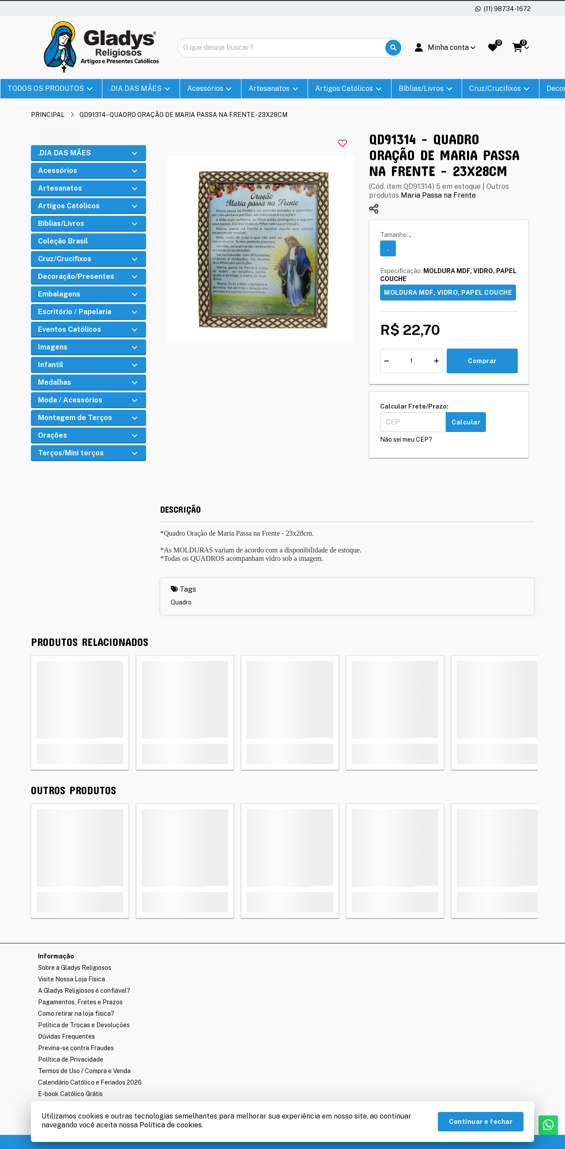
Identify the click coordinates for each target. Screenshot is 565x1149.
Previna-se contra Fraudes (76, 1047)
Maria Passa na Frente (438, 195)
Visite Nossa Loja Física (71, 979)
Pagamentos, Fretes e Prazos (80, 1002)
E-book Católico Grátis (70, 1093)
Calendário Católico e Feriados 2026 (90, 1082)
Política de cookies (170, 1125)
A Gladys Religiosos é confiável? (84, 990)
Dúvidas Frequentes (66, 1036)
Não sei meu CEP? (406, 439)
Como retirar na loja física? (76, 1013)
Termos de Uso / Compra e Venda (84, 1070)
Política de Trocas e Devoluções (84, 1025)
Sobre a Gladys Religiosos (74, 967)
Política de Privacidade (70, 1059)
